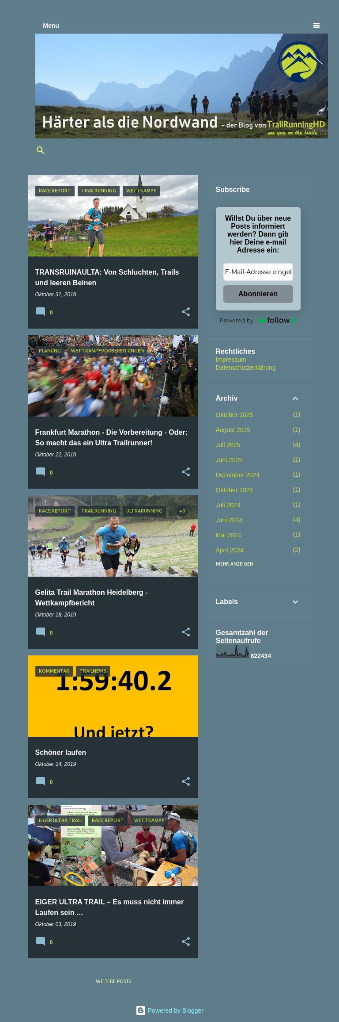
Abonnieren (258, 294)
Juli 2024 (228, 505)
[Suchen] (40, 150)
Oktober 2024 (234, 490)
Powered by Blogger (169, 1010)
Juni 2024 (229, 520)
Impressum (231, 359)
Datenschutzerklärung (246, 367)
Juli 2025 (228, 444)
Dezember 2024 (238, 474)
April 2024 (230, 550)
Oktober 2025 (234, 414)
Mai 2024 (228, 535)
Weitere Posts (113, 981)
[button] (186, 312)
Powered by (258, 320)
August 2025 (233, 429)
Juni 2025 (229, 459)
